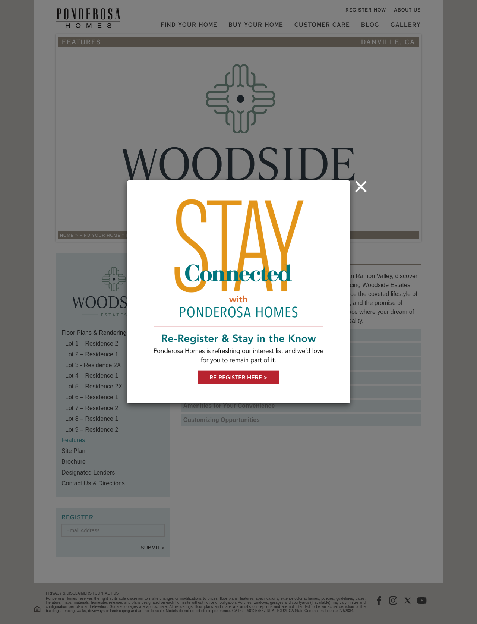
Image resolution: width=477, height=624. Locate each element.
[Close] (361, 186)
